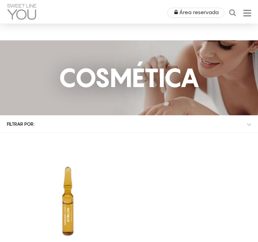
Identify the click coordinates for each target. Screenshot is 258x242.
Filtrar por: (21, 124)
